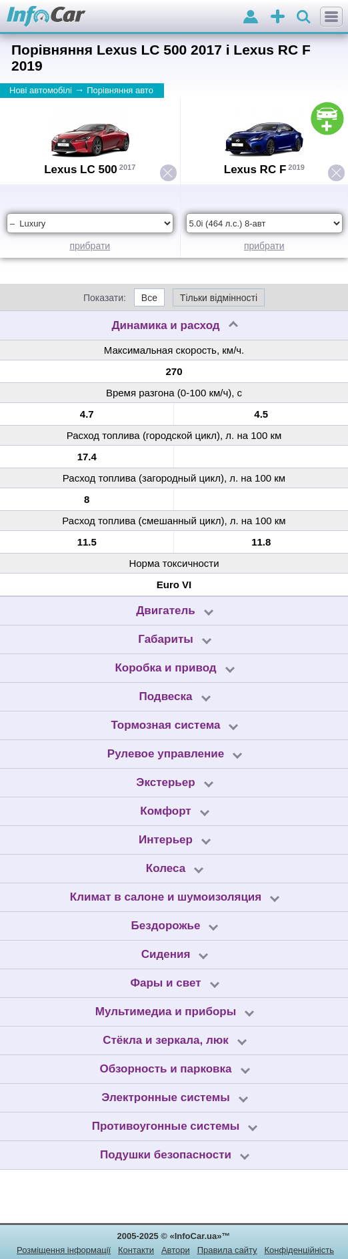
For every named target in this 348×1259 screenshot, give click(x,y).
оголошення (277, 18)
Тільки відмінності (218, 297)
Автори (175, 1250)
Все (149, 297)
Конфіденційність (298, 1250)
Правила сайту (227, 1250)
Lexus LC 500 (80, 169)
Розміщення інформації (64, 1250)
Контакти (136, 1250)
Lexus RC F (255, 169)
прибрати (89, 245)
